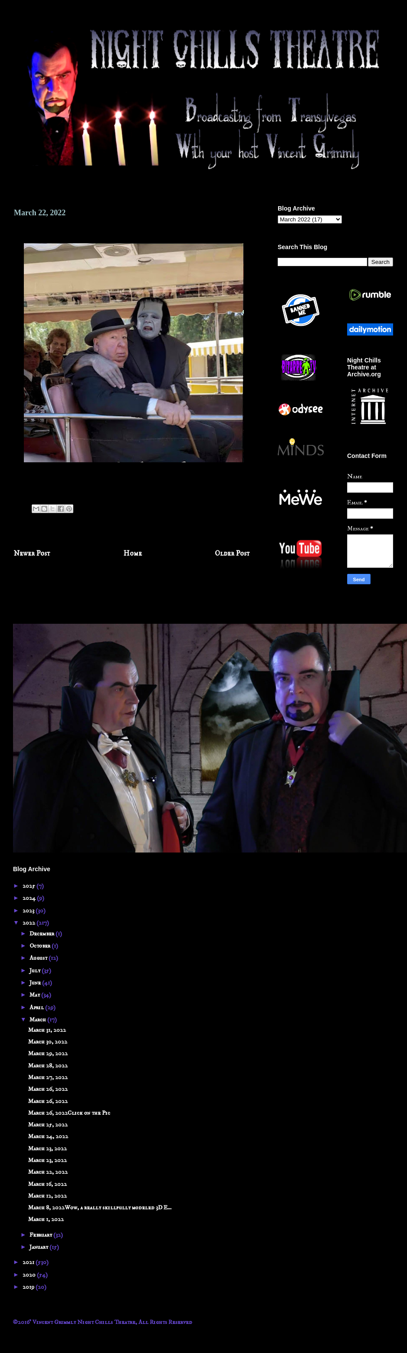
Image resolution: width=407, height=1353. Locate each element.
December (43, 934)
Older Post (232, 553)
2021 (29, 1262)
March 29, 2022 (48, 1053)
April (37, 1007)
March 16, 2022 (47, 1184)
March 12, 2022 (47, 1196)
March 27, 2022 (48, 1077)
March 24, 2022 (48, 1136)
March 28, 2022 (48, 1066)
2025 (29, 886)
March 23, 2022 (47, 1148)
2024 (30, 898)
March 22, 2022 (48, 1172)
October (41, 946)
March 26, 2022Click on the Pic (69, 1113)
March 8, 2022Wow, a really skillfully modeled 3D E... (99, 1207)
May (35, 995)
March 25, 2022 (48, 1125)
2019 (29, 1287)
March (38, 1020)
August (39, 958)
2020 (30, 1275)
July (36, 970)
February (41, 1235)
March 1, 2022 (46, 1219)
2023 (29, 911)
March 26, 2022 (48, 1089)
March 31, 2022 (47, 1030)
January (39, 1247)
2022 (29, 923)
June (36, 983)
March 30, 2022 (47, 1042)
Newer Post (32, 553)
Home (133, 553)
